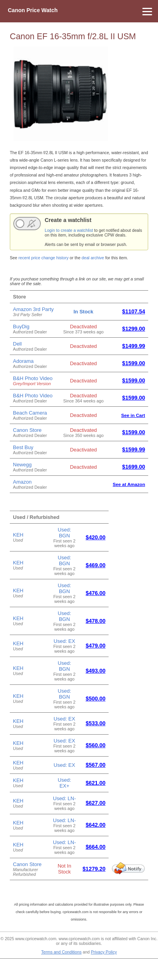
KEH (18, 535)
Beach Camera (30, 413)
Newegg (22, 465)
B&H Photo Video (33, 378)
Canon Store (27, 430)
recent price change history (43, 257)
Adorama (23, 361)
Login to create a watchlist (69, 230)
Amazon (22, 482)
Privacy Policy (104, 952)
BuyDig (21, 326)
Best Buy (23, 447)
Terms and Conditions (61, 952)
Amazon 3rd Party (33, 309)
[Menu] (79, 11)
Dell (17, 344)
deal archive (93, 257)
